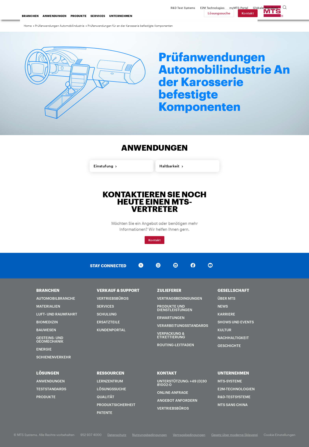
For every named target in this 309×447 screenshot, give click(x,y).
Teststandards (51, 389)
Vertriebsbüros (112, 298)
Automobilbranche (55, 298)
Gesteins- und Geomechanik (49, 339)
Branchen (61, 16)
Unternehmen (152, 16)
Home (28, 25)
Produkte (110, 16)
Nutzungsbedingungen (149, 435)
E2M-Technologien (236, 389)
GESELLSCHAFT (233, 290)
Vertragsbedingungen (179, 298)
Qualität (105, 397)
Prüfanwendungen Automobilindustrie (59, 25)
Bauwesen (46, 330)
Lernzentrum (110, 381)
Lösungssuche (246, 13)
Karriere (226, 314)
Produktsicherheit (116, 404)
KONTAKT (167, 373)
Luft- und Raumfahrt (56, 314)
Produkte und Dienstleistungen (174, 308)
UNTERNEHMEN (233, 373)
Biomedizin (47, 322)
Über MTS (226, 298)
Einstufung (105, 166)
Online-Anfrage (172, 392)
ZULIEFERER (169, 290)
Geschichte (229, 345)
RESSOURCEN (110, 373)
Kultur (224, 330)
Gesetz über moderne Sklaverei (234, 435)
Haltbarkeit (171, 166)
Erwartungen (170, 317)
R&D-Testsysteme (234, 397)
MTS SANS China (233, 404)
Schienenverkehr (53, 357)
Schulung (107, 314)
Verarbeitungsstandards (182, 325)
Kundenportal (111, 330)
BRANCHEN (48, 290)
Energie (44, 349)
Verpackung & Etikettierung (171, 335)
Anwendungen (86, 16)
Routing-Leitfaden (175, 345)
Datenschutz (116, 435)
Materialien (48, 306)
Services (129, 16)
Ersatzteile (108, 322)
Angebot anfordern (177, 400)
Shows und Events (236, 322)
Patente (104, 412)
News (223, 306)
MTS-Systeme (230, 381)
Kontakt (275, 13)
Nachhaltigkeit (233, 338)
